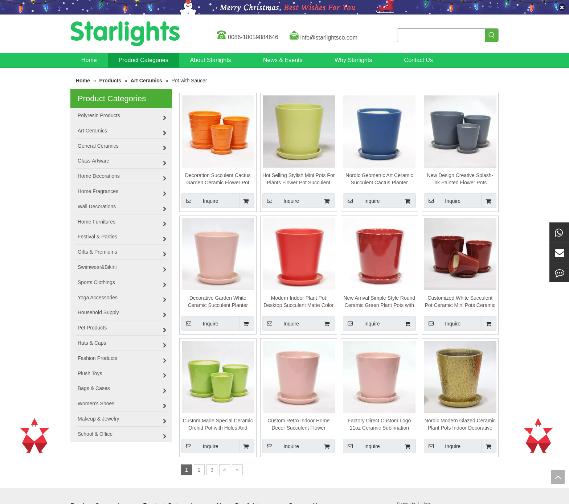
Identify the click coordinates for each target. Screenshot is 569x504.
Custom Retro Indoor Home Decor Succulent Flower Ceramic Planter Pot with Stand (298, 424)
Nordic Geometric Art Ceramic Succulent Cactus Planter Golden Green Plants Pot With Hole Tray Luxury (379, 179)
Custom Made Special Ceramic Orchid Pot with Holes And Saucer (218, 424)
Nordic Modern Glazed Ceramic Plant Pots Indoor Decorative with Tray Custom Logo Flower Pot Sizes (460, 424)
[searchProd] (441, 35)
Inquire (199, 200)
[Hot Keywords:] (491, 35)
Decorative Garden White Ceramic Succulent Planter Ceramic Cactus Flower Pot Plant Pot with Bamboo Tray (218, 302)
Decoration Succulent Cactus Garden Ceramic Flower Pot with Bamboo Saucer (218, 179)
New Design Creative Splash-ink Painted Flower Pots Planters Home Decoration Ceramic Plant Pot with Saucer (460, 179)
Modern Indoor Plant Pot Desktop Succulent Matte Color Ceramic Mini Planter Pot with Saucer (298, 302)
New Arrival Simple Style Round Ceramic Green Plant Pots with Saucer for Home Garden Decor (379, 302)
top (558, 477)
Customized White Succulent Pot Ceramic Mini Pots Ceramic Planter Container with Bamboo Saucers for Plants (460, 302)
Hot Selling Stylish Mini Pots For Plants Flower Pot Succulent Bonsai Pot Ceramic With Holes (298, 179)
